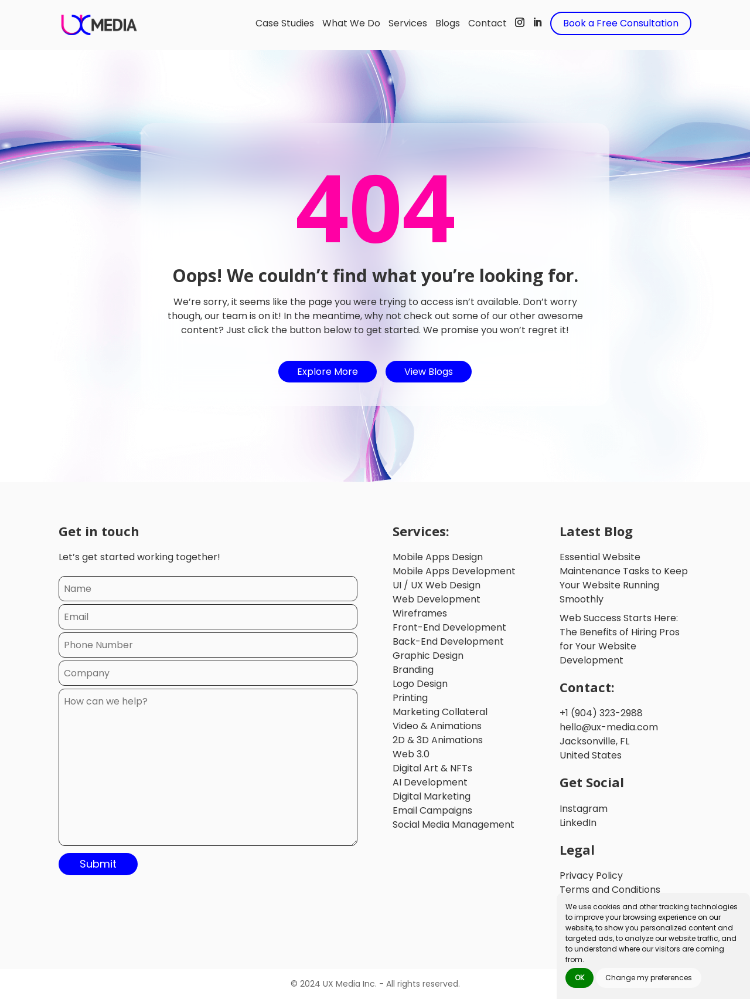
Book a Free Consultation (621, 23)
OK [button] (579, 978)
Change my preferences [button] (648, 978)
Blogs (447, 23)
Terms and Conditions (610, 889)
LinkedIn (578, 822)
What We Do (351, 23)
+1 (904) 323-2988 (601, 713)
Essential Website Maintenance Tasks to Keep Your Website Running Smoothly (624, 578)
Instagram (584, 808)
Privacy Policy (591, 875)
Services (407, 23)
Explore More (327, 371)
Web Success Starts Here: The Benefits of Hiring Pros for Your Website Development (620, 639)
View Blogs (428, 371)
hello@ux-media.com (609, 727)
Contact (487, 23)
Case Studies (284, 23)
